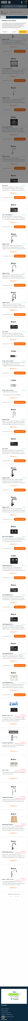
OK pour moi (23, 31)
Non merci (5, 31)
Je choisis (14, 31)
